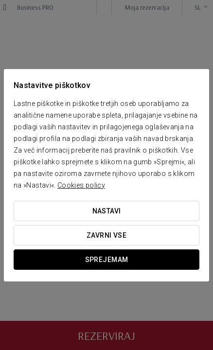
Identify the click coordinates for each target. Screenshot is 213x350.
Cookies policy (81, 185)
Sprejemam (106, 259)
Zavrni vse (106, 235)
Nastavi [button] (106, 211)
